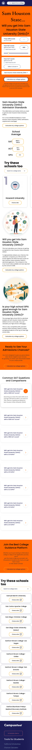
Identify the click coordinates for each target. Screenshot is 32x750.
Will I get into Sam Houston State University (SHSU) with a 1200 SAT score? (16, 417)
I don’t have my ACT (10, 62)
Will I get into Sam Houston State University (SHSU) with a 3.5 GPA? (16, 470)
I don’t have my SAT (10, 49)
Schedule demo (13, 733)
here (15, 121)
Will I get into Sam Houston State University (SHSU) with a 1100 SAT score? (16, 435)
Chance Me (15, 203)
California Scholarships (12, 744)
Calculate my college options (16, 79)
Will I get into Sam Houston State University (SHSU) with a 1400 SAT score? (16, 391)
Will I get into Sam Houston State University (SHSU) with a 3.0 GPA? (16, 505)
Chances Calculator (11, 747)
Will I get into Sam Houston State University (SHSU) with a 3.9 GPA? (16, 452)
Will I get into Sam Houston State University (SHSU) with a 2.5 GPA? (16, 523)
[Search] (16, 3)
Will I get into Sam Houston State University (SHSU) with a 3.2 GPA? (16, 488)
